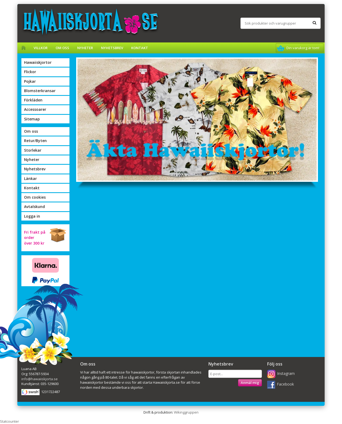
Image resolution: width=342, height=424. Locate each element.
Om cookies (35, 197)
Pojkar (30, 81)
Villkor (41, 47)
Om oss (62, 47)
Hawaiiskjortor (38, 62)
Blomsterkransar (40, 90)
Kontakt (139, 47)
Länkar (30, 178)
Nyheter (85, 47)
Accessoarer (35, 109)
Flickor (30, 71)
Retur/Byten (35, 140)
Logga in (32, 216)
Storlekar (32, 150)
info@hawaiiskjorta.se (39, 378)
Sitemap (32, 118)
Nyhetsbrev (112, 47)
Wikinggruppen (186, 412)
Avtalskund (34, 206)
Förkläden (33, 100)
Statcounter (9, 421)
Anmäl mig (250, 382)
